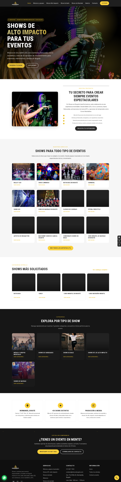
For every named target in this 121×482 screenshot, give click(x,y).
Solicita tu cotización (86, 128)
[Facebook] (119, 237)
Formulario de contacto (72, 451)
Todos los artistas (94, 472)
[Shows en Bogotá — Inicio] (15, 3)
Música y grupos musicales (51, 469)
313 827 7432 (70, 469)
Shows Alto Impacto (52, 3)
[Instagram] (119, 241)
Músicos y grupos (38, 3)
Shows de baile (47, 475)
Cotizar (104, 3)
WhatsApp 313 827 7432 (48, 451)
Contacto (95, 3)
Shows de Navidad (77, 3)
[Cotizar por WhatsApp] (4, 477)
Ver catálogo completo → (101, 270)
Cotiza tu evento (94, 475)
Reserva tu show (16, 66)
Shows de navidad (48, 481)
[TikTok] (119, 245)
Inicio (29, 3)
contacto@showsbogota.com (74, 472)
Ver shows (32, 66)
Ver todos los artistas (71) (60, 248)
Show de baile (65, 3)
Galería (87, 3)
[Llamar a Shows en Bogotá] (116, 477)
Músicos (45, 478)
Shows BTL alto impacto (50, 472)
